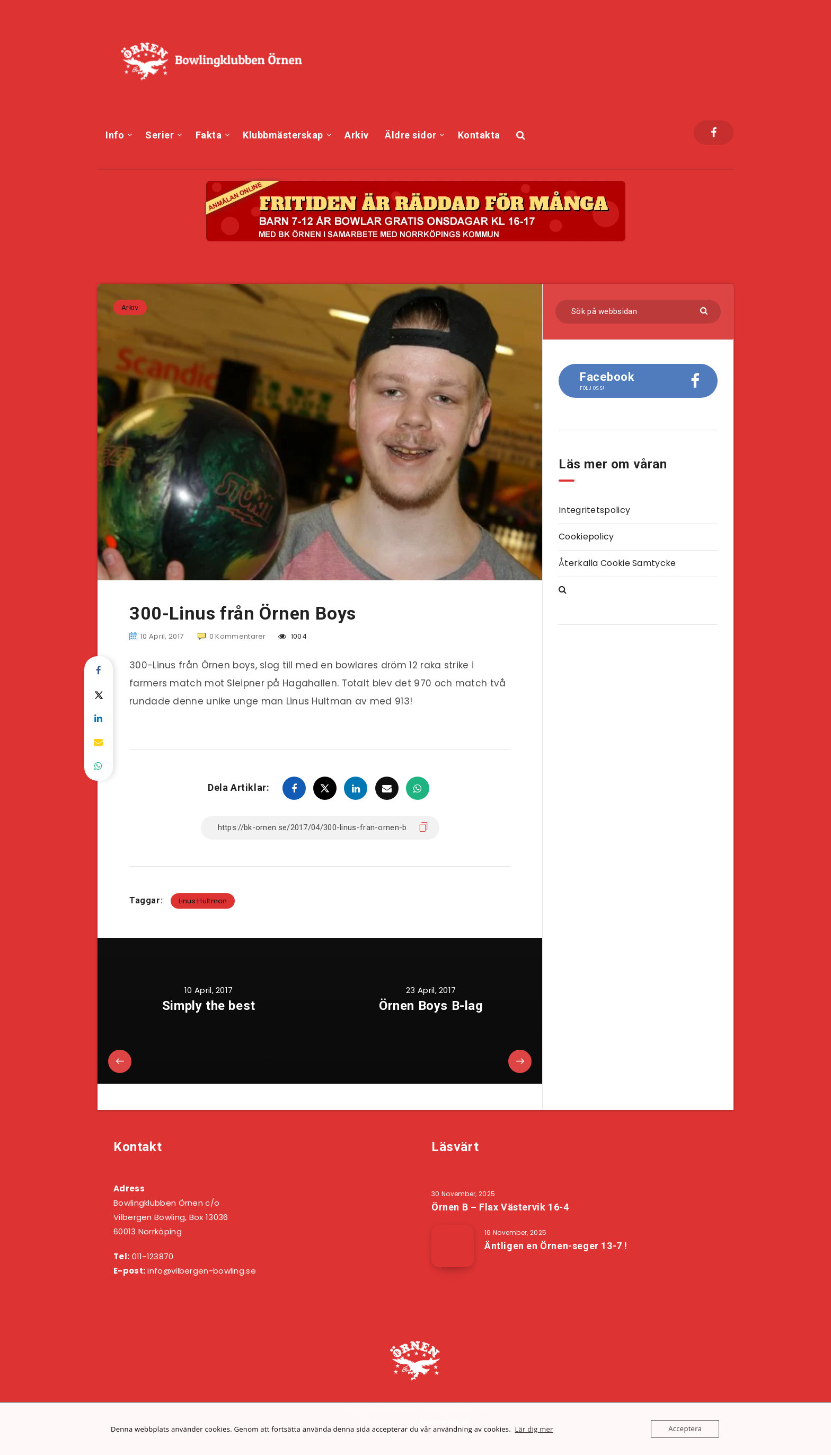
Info (114, 135)
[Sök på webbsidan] (638, 312)
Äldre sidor (411, 135)
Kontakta (479, 135)
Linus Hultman (203, 901)
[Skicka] (705, 310)
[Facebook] (714, 132)
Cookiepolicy (586, 536)
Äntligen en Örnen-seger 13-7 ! (555, 1245)
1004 (292, 636)
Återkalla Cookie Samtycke (617, 563)
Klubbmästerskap (283, 135)
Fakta (209, 135)
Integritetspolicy (594, 510)
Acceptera (685, 1428)
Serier (159, 135)
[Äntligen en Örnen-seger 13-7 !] (452, 1246)
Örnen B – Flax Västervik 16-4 (500, 1207)
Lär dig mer (534, 1429)
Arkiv (356, 135)
